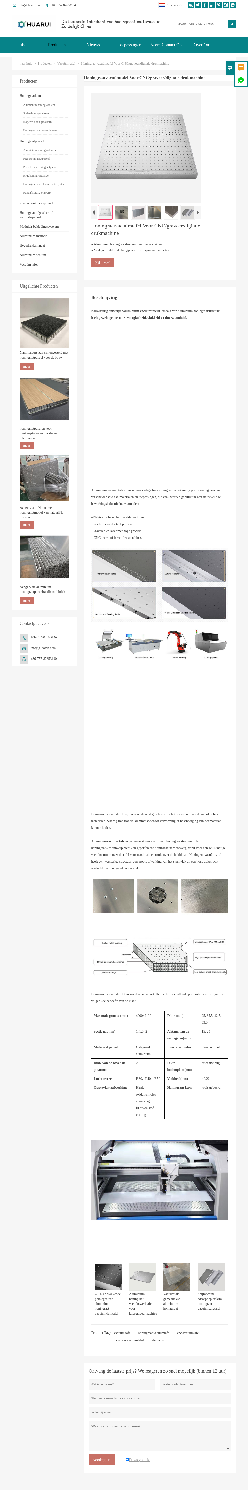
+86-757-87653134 (64, 5)
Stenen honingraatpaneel (36, 203)
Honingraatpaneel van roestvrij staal (44, 184)
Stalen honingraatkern (36, 113)
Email (102, 262)
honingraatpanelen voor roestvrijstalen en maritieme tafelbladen (38, 433)
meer (26, 366)
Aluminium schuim (33, 255)
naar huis (26, 63)
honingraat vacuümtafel (154, 1333)
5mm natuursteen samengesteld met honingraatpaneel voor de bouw (44, 355)
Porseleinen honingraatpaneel (40, 167)
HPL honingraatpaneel (36, 175)
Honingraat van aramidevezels (41, 130)
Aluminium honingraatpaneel (40, 150)
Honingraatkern (30, 96)
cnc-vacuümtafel (188, 1333)
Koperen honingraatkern (37, 122)
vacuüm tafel (123, 1333)
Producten (57, 44)
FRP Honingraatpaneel (36, 158)
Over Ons (202, 44)
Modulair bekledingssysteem (39, 226)
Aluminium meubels (33, 236)
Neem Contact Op (166, 44)
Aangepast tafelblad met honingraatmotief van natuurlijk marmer (41, 512)
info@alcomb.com (30, 5)
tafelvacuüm (159, 1340)
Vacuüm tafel (66, 63)
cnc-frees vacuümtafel (129, 1340)
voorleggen (101, 1460)
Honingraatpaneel (32, 141)
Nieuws (93, 44)
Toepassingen (129, 44)
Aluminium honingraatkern (39, 105)
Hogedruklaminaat (32, 245)
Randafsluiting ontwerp (37, 192)
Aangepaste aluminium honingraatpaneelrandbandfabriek (42, 589)
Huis (20, 44)
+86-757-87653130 (44, 659)
